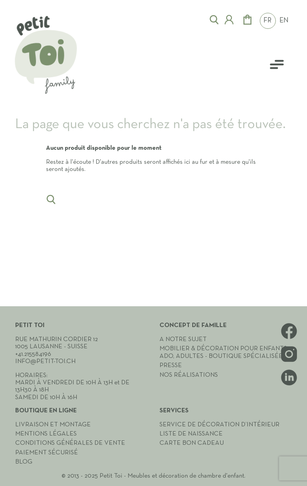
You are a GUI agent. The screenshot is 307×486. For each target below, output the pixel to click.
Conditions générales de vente (70, 443)
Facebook (289, 331)
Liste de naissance (191, 434)
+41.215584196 (33, 354)
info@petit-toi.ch (45, 361)
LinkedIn (289, 378)
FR (267, 21)
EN (284, 21)
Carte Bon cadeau (191, 443)
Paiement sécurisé (46, 453)
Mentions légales (46, 434)
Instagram (289, 354)
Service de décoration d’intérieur (219, 425)
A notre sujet (183, 339)
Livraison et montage (53, 425)
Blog (23, 462)
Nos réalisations (188, 375)
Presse (170, 365)
